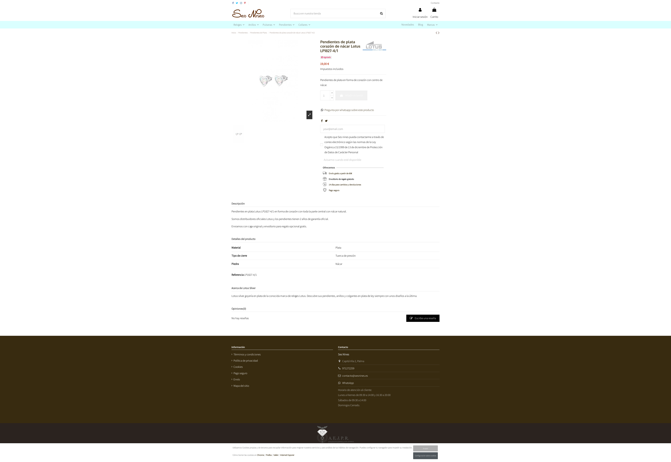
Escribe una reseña (423, 318)
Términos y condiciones (247, 354)
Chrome (260, 455)
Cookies (238, 367)
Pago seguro (334, 190)
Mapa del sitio (241, 386)
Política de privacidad (246, 360)
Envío (237, 379)
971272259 (348, 368)
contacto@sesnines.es (355, 376)
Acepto (425, 448)
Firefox (269, 455)
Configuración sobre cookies (425, 455)
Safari (275, 455)
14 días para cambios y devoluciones (345, 184)
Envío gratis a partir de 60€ (340, 173)
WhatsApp (348, 383)
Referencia (237, 275)
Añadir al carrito (351, 95)
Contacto (435, 2)
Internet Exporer (287, 455)
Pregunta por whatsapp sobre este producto (349, 110)
